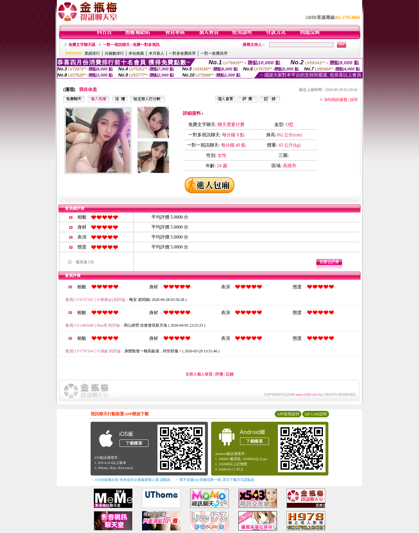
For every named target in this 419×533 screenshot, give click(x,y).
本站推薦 (136, 53)
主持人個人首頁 (198, 374)
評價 (219, 374)
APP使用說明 (288, 414)
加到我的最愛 (335, 99)
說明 (354, 99)
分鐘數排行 (114, 53)
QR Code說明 (316, 414)
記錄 (230, 374)
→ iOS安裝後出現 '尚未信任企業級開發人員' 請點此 (131, 480)
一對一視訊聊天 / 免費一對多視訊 (131, 44)
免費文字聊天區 (81, 44)
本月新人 (156, 53)
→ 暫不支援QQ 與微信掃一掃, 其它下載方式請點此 (214, 480)
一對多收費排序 (182, 53)
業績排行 (92, 53)
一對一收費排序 (214, 53)
